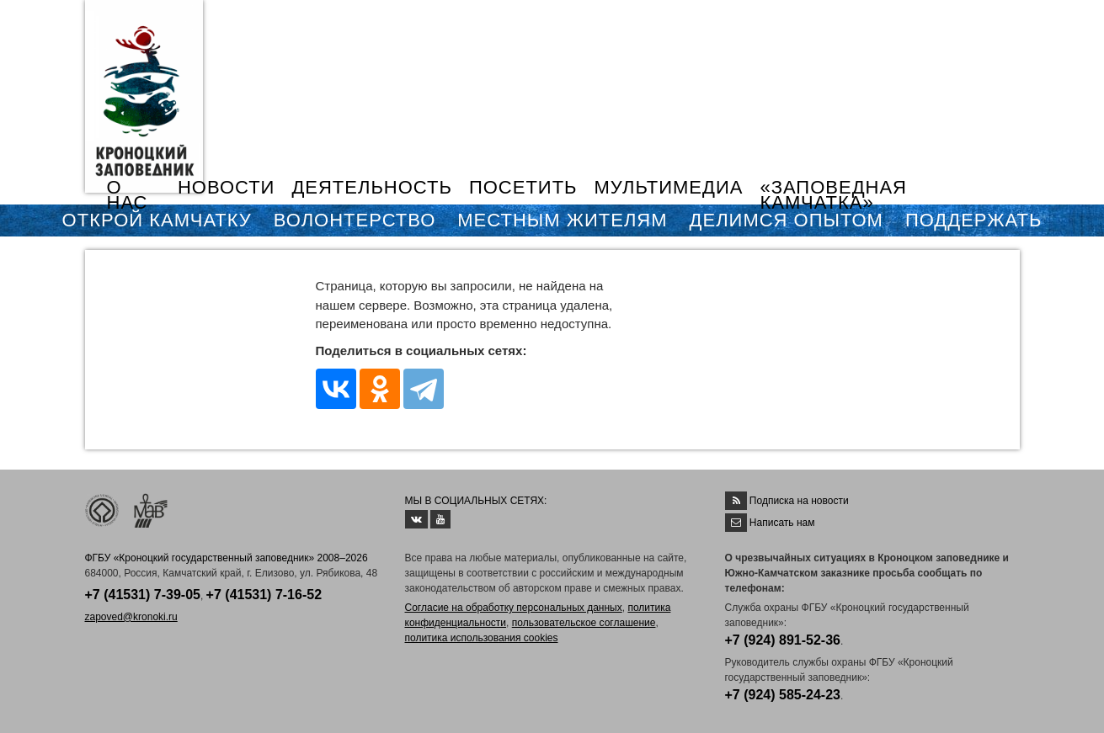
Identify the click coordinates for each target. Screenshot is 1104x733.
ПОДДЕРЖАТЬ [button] (974, 220)
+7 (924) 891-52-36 (782, 640)
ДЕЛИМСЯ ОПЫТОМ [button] (786, 220)
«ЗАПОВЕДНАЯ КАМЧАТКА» (833, 195)
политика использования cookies (481, 638)
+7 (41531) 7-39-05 (142, 594)
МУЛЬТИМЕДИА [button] (669, 187)
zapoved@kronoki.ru (131, 617)
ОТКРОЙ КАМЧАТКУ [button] (157, 220)
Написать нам (782, 523)
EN (981, 22)
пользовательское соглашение (584, 623)
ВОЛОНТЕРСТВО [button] (354, 220)
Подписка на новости (799, 501)
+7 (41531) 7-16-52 (264, 594)
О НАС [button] (127, 195)
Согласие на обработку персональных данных (513, 607)
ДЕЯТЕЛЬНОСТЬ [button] (371, 187)
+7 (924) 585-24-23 (782, 695)
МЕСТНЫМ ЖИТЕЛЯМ (562, 220)
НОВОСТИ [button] (226, 187)
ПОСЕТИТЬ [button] (523, 187)
